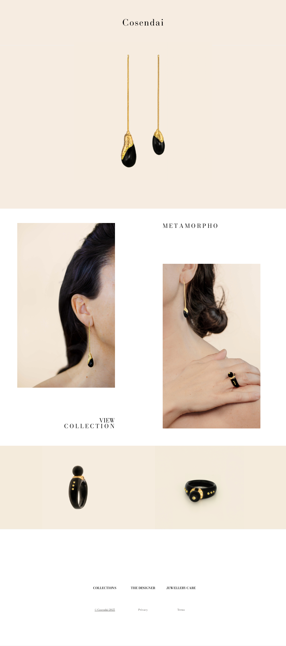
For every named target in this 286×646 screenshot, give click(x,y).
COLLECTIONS (104, 588)
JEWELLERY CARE (180, 588)
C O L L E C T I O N (90, 426)
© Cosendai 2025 (105, 610)
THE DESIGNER (143, 588)
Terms (181, 610)
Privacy (143, 610)
